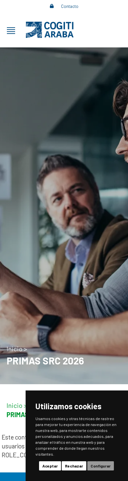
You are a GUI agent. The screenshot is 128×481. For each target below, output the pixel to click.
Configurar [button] (101, 466)
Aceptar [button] (50, 466)
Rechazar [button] (74, 466)
